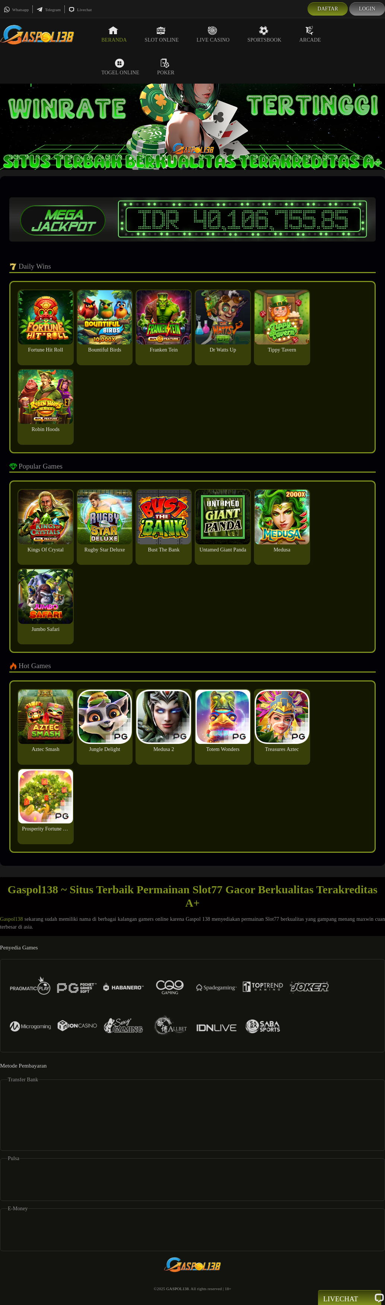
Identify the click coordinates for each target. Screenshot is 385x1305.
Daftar (327, 9)
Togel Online (120, 66)
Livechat (80, 9)
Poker (165, 66)
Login (367, 9)
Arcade (310, 34)
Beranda (114, 34)
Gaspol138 (11, 919)
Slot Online (162, 34)
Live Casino (213, 34)
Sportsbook (264, 34)
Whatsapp (16, 9)
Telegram (48, 9)
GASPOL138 (177, 1288)
